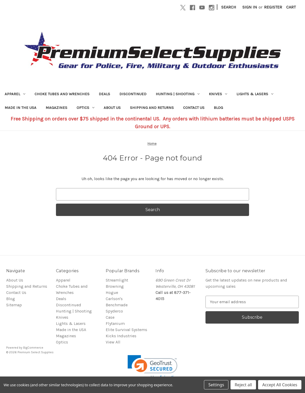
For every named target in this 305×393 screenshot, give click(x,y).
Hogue (112, 292)
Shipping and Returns (152, 107)
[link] (152, 368)
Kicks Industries (121, 335)
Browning (115, 286)
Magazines (56, 107)
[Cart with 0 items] (291, 7)
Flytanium (115, 323)
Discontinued (132, 94)
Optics (85, 107)
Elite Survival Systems (126, 329)
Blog (218, 107)
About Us (112, 107)
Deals (104, 94)
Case (110, 317)
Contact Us (193, 107)
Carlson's (114, 298)
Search (228, 7)
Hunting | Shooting (178, 94)
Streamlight (117, 280)
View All (113, 342)
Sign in (249, 7)
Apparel (15, 94)
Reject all (243, 385)
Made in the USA (20, 107)
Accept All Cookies (279, 385)
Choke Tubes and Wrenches (62, 94)
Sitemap (14, 304)
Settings (216, 385)
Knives (218, 94)
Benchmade (117, 304)
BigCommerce (33, 347)
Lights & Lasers (254, 94)
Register (273, 7)
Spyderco (114, 311)
